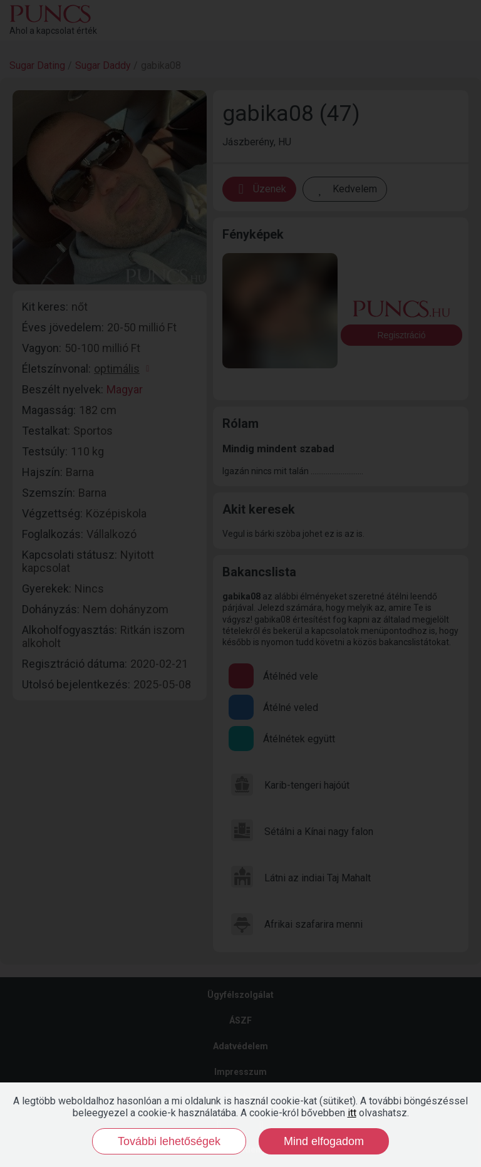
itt (352, 1113)
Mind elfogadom (324, 1141)
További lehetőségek (169, 1141)
